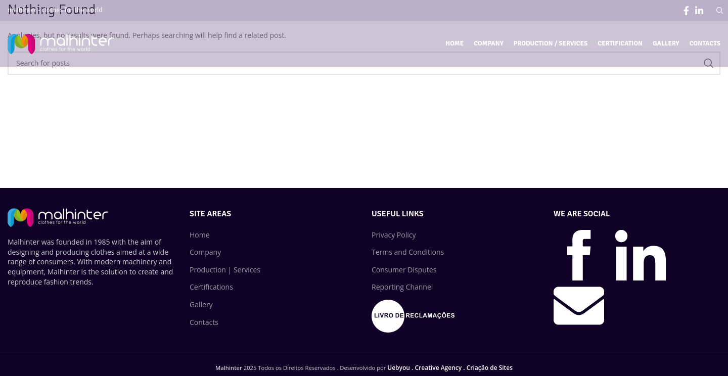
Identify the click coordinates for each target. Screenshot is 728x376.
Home (200, 235)
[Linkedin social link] (699, 10)
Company (205, 252)
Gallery (201, 304)
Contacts (204, 322)
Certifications (211, 287)
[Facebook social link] (686, 10)
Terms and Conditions (408, 252)
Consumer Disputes (404, 269)
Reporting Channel (402, 287)
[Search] (718, 11)
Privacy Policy (394, 235)
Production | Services (225, 269)
